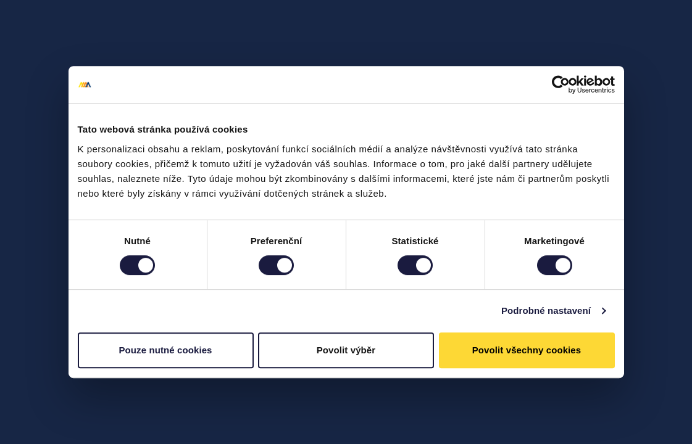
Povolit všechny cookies (527, 350)
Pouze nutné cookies (165, 350)
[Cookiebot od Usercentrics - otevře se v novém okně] (561, 84)
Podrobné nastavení (546, 310)
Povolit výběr (346, 350)
